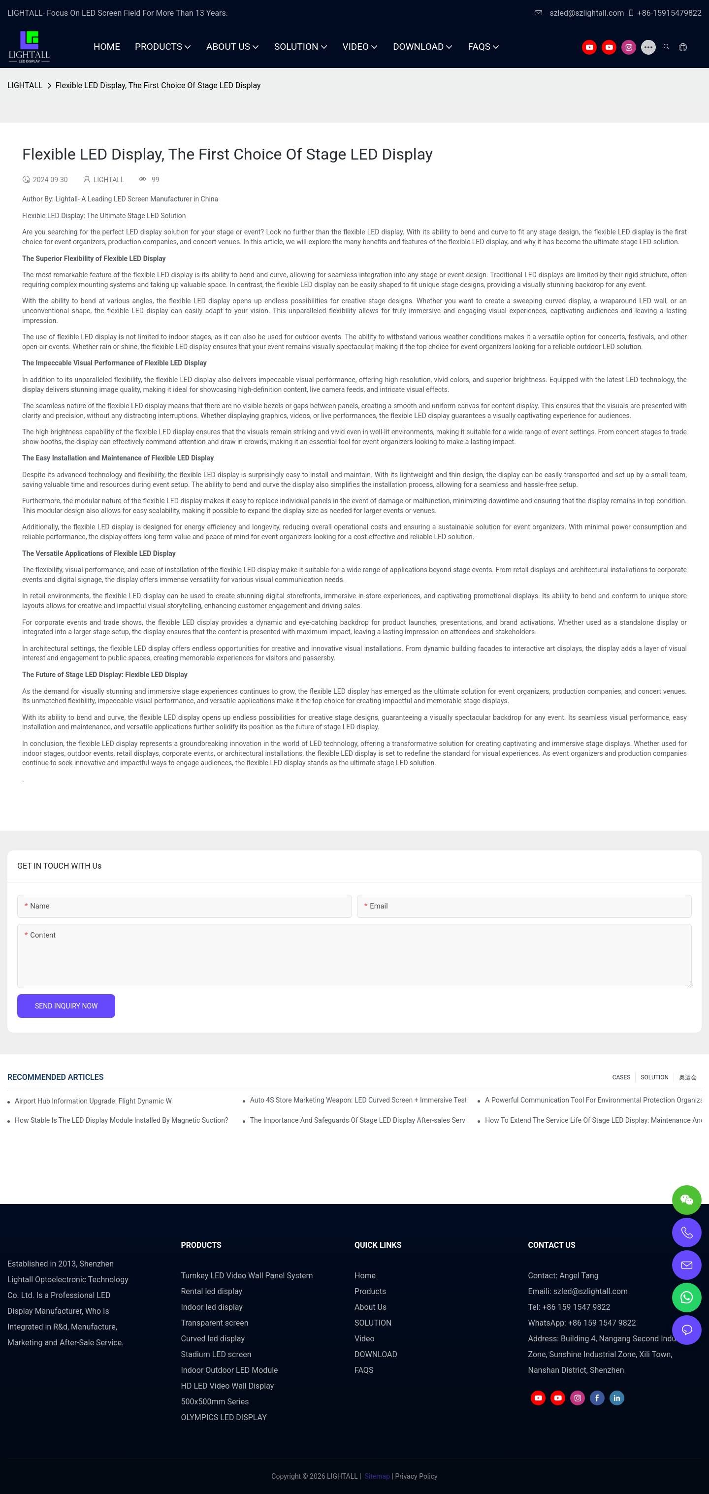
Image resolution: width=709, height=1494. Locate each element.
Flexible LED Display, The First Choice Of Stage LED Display (158, 85)
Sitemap (377, 1476)
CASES (621, 1077)
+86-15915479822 (664, 13)
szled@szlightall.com (579, 13)
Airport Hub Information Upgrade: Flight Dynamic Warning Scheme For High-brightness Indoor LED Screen (93, 1101)
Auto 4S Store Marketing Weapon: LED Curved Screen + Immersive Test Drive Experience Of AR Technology (358, 1100)
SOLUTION (655, 1077)
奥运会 (688, 1077)
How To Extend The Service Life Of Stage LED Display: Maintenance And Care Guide (593, 1120)
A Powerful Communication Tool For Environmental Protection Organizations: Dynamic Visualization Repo (593, 1100)
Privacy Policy (416, 1476)
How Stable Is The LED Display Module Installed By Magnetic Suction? (121, 1120)
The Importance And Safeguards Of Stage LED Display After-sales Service (358, 1120)
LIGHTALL (25, 85)
